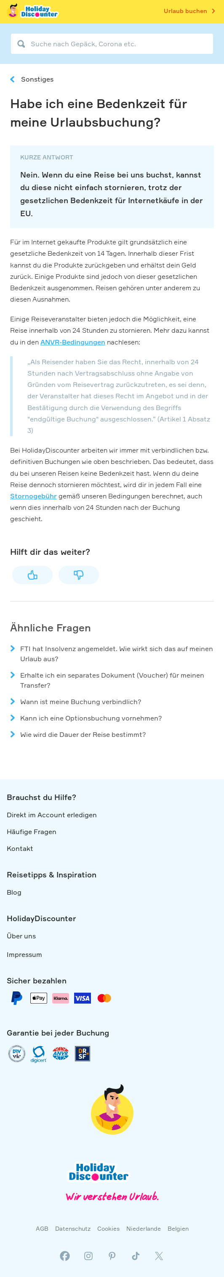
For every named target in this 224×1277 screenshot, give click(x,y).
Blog (14, 892)
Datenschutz (73, 1228)
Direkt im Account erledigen (52, 815)
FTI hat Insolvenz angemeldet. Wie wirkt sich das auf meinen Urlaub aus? (116, 653)
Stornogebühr (33, 496)
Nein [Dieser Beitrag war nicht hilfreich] (79, 575)
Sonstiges (37, 79)
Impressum (24, 954)
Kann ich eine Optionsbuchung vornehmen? (91, 718)
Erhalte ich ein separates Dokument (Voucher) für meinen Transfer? (112, 680)
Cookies (108, 1228)
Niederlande (143, 1228)
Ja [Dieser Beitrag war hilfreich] (32, 575)
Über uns (21, 936)
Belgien (178, 1228)
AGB (42, 1228)
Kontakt (20, 848)
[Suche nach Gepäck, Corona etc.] (112, 44)
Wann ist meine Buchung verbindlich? (80, 701)
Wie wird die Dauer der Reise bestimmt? (83, 734)
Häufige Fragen (31, 831)
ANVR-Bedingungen (72, 342)
